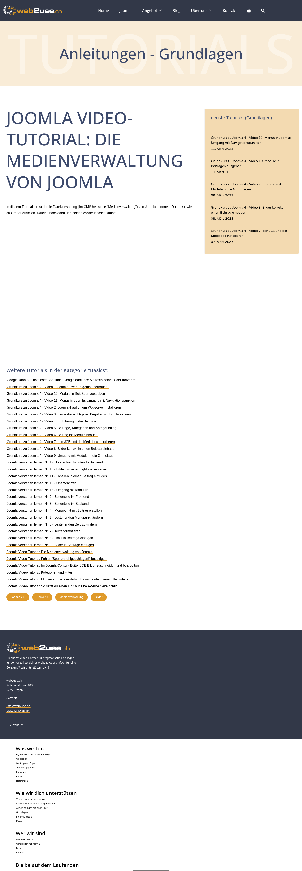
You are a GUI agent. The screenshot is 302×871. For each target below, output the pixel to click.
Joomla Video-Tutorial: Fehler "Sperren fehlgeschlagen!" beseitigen (57, 559)
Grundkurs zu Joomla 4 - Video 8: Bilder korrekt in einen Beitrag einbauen (61, 448)
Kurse (19, 776)
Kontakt (230, 10)
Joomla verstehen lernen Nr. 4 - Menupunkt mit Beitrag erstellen (54, 510)
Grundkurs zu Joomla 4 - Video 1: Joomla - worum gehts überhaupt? (57, 387)
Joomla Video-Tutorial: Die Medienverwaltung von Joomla (49, 552)
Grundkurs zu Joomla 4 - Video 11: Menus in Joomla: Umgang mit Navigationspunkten (71, 400)
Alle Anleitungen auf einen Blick (32, 808)
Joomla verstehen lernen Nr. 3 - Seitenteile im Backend (48, 503)
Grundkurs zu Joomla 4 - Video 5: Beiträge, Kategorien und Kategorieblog (61, 428)
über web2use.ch (24, 839)
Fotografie (21, 772)
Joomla (125, 10)
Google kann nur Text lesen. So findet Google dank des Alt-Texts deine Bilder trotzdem (71, 380)
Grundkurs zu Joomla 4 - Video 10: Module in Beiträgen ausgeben (56, 393)
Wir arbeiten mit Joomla (28, 843)
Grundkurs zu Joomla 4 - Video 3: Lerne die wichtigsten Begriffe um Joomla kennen (69, 414)
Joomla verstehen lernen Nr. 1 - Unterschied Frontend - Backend (55, 462)
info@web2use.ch (18, 706)
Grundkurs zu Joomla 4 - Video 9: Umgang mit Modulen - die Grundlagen (61, 455)
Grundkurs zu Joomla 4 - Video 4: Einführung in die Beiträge (51, 421)
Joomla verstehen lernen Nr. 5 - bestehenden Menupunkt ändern (55, 517)
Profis (19, 821)
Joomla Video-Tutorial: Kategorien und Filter (39, 572)
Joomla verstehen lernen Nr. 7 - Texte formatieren (43, 531)
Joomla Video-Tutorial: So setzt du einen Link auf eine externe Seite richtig (62, 586)
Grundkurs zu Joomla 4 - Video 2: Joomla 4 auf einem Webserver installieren (64, 407)
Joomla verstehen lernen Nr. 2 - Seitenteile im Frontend (48, 496)
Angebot (149, 10)
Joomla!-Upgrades (25, 767)
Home (103, 10)
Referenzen (22, 781)
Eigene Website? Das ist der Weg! (33, 754)
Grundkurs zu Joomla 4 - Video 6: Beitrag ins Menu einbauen (52, 435)
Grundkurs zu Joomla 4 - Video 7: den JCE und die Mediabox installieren (61, 442)
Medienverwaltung (71, 597)
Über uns (199, 10)
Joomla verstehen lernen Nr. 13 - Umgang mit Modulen (47, 490)
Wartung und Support (27, 763)
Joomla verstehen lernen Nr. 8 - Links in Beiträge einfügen (50, 538)
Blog (177, 10)
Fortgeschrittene (24, 816)
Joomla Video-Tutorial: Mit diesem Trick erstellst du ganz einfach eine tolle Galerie (68, 579)
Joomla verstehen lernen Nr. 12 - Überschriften (41, 483)
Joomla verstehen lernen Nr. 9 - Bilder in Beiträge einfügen (50, 545)
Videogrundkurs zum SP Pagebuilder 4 (35, 803)
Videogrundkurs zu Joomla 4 (30, 799)
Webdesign (21, 759)
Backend (42, 597)
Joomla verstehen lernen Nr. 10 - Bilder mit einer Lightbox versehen (57, 469)
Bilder (99, 597)
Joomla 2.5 (18, 597)
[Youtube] (18, 725)
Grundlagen (22, 812)
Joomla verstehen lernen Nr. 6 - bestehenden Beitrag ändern (52, 524)
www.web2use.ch (18, 711)
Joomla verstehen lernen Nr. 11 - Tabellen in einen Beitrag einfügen (57, 476)
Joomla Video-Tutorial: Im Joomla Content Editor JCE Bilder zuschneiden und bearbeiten (73, 565)
